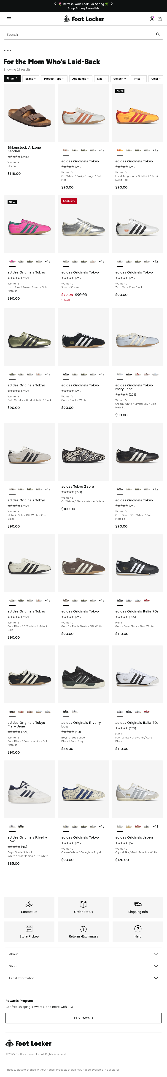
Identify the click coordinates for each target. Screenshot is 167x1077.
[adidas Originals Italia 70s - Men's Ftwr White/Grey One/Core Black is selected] (120, 712)
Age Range (80, 78)
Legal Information (83, 978)
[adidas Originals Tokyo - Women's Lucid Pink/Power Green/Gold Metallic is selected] (12, 262)
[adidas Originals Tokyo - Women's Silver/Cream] (93, 150)
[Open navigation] (9, 19)
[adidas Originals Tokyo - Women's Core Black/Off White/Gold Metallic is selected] (120, 489)
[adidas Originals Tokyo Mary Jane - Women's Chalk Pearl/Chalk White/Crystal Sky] (155, 374)
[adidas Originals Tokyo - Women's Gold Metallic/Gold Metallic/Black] (84, 150)
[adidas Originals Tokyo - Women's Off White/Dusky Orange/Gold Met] (93, 262)
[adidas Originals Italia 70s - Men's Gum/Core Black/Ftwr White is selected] (120, 601)
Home (7, 50)
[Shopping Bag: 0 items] (160, 19)
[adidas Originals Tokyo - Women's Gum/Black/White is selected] (66, 374)
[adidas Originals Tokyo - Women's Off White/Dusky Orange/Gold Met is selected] (66, 150)
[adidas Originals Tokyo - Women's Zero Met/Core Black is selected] (120, 262)
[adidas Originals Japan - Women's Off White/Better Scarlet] (138, 827)
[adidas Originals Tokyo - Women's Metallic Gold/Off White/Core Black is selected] (12, 489)
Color (156, 78)
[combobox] (83, 34)
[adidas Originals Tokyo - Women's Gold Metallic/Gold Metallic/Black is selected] (12, 374)
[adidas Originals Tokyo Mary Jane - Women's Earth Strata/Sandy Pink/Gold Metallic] (147, 374)
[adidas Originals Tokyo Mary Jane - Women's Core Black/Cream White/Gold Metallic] (129, 374)
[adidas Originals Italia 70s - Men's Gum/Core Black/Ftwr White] (129, 712)
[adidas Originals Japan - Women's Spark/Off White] (129, 827)
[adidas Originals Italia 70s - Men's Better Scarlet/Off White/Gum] (147, 601)
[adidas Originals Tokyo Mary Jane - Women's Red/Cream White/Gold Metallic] (138, 374)
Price (139, 78)
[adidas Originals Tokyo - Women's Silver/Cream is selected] (66, 262)
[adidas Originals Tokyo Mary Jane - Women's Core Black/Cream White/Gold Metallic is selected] (12, 712)
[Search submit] (158, 34)
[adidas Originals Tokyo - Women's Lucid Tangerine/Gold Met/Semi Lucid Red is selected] (120, 150)
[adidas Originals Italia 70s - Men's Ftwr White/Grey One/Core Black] (129, 601)
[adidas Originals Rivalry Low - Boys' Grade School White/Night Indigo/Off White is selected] (12, 827)
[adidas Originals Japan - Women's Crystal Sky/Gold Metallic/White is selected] (120, 827)
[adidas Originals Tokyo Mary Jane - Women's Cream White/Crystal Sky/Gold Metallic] (39, 712)
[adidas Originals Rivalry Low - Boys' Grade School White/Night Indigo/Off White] (75, 712)
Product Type (54, 78)
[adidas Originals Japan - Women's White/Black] (147, 827)
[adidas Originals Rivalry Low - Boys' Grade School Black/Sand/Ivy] (21, 827)
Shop (83, 966)
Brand (30, 78)
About (83, 954)
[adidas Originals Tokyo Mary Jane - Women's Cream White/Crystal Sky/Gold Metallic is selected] (120, 374)
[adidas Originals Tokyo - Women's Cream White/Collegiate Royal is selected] (66, 827)
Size (101, 78)
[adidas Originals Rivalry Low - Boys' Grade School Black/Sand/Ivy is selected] (66, 712)
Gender (119, 78)
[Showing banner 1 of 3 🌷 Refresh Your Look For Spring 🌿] (83, 6)
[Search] (83, 34)
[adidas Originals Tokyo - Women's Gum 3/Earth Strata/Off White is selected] (66, 601)
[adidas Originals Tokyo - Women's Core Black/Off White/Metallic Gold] (75, 150)
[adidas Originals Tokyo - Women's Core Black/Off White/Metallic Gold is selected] (12, 601)
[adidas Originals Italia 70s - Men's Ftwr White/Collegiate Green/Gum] (138, 601)
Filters (12, 78)
